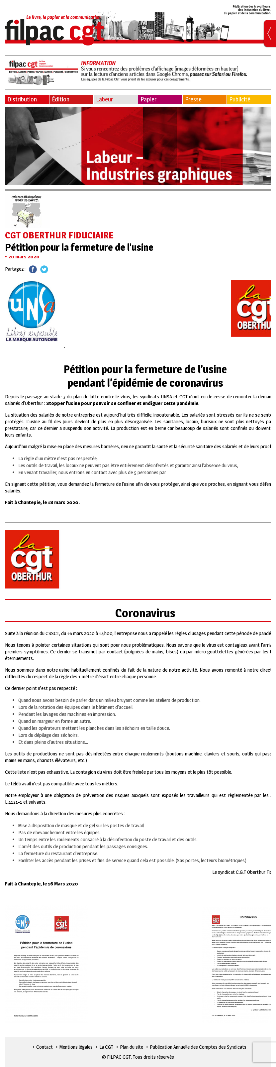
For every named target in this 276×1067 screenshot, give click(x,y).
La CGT (106, 1047)
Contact (44, 1047)
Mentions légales (76, 1047)
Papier (148, 99)
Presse (193, 99)
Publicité (239, 99)
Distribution (22, 99)
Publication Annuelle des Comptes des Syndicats (198, 1047)
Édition (60, 99)
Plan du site (131, 1047)
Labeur (104, 99)
